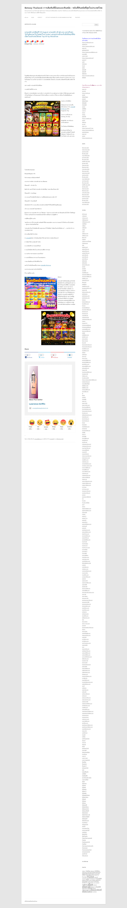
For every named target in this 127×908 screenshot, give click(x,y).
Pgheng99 (84, 512)
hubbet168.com (86, 381)
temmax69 (84, 662)
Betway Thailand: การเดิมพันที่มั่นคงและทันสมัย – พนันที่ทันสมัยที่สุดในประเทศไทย (63, 7)
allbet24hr (84, 263)
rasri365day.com (86, 561)
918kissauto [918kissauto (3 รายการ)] (84, 872)
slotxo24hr (84, 631)
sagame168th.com (86, 582)
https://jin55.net (86, 93)
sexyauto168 (85, 598)
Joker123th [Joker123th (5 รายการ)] (91, 875)
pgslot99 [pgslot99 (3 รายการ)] (96, 877)
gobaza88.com (85, 368)
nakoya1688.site (86, 477)
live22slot (84, 424)
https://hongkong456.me (88, 75)
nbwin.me (84, 479)
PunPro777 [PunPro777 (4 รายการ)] (92, 878)
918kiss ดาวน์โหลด (86, 241)
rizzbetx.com (85, 569)
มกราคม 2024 (85, 204)
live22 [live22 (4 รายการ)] (95, 875)
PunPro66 (84, 541)
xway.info (84, 731)
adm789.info (85, 255)
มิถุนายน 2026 (85, 147)
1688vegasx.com (86, 222)
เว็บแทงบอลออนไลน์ (86, 850)
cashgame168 (85, 317)
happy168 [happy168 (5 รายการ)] (84, 873)
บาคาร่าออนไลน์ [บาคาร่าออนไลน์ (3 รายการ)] (96, 882)
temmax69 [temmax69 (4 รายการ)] (84, 881)
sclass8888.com (38, 439)
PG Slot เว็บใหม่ (85, 502)
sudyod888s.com (86, 653)
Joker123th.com (86, 405)
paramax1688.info (86, 497)
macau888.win (85, 450)
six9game (84, 612)
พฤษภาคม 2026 (85, 149)
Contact (40, 17)
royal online (85, 573)
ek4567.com (85, 337)
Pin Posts (77, 17)
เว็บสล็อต (84, 844)
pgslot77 (84, 60)
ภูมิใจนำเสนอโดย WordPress (31, 901)
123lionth (84, 216)
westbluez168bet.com (87, 725)
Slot (83, 619)
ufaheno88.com (86, 694)
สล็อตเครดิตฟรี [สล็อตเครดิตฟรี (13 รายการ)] (96, 889)
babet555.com (85, 280)
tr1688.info (84, 678)
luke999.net (85, 440)
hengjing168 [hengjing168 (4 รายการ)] (91, 873)
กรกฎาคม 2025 (85, 169)
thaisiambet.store (86, 664)
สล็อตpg (84, 801)
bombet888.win (86, 307)
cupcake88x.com (86, 329)
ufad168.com (85, 690)
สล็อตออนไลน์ (85, 809)
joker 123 (84, 126)
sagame (84, 578)
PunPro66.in (85, 543)
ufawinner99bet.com (87, 703)
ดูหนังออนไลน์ (85, 50)
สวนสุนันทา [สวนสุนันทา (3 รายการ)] (94, 891)
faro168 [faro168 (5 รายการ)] (89, 872)
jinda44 (84, 99)
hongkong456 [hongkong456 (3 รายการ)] (97, 873)
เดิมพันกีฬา (84, 834)
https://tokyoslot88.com (88, 130)
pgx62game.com (86, 530)
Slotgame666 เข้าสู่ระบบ (87, 627)
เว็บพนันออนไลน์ (86, 842)
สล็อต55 (84, 785)
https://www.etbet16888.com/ (89, 380)
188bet (83, 225)
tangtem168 (85, 660)
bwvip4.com (85, 311)
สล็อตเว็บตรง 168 (86, 814)
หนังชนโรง (84, 44)
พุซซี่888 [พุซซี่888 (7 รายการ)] (84, 885)
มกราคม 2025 (85, 181)
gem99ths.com (85, 364)
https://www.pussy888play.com (89, 52)
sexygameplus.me (86, 604)
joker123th (84, 403)
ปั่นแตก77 (84, 766)
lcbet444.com (85, 417)
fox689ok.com (85, 348)
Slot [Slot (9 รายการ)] (87, 880)
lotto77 (84, 434)
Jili (82, 393)
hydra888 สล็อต (85, 383)
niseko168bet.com (86, 483)
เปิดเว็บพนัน (84, 836)
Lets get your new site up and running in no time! (59, 17)
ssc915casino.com (86, 643)
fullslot (83, 352)
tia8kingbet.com (86, 670)
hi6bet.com (85, 376)
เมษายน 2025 (85, 175)
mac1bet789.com (86, 448)
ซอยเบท (84, 744)
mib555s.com (85, 461)
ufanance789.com (86, 697)
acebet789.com (85, 253)
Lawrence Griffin (37, 403)
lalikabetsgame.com (87, 415)
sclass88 (28, 238)
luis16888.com (85, 438)
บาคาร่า (84, 110)
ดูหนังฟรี (84, 69)
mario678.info (85, 454)
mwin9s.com (85, 473)
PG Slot (84, 500)
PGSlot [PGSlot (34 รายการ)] (90, 876)
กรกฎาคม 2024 (85, 192)
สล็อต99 (84, 799)
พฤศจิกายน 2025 (86, 161)
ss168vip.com (85, 639)
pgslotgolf (84, 526)
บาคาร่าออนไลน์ (86, 760)
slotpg (83, 114)
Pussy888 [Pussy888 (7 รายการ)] (99, 878)
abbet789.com (85, 249)
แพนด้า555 (84, 853)
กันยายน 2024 (85, 188)
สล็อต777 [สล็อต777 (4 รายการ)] (93, 887)
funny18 (84, 356)
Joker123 (84, 401)
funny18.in (84, 358)
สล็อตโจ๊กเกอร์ (85, 820)
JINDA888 (84, 105)
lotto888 (84, 436)
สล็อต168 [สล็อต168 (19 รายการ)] (86, 886)
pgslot (83, 107)
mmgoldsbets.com (86, 463)
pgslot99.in (84, 522)
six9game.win (85, 614)
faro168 (84, 342)
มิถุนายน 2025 (85, 171)
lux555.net (84, 442)
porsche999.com (86, 536)
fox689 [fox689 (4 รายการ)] (93, 872)
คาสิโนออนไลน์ (85, 738)
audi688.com (85, 272)
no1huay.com (85, 489)
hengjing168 (85, 374)
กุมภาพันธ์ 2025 (85, 179)
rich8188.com (85, 567)
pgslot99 (84, 520)
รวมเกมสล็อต (85, 779)
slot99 (83, 95)
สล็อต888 (84, 103)
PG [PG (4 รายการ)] (98, 875)
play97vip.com (85, 534)
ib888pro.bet (85, 385)
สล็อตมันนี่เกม (85, 807)
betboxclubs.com (86, 292)
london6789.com (86, 430)
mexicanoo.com (86, 458)
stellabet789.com (86, 651)
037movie (84, 214)
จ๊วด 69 (83, 740)
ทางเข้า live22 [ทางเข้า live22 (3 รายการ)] (90, 881)
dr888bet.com (85, 335)
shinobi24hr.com (86, 606)
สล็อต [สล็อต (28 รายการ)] (90, 884)
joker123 (84, 48)
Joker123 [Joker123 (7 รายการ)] (85, 875)
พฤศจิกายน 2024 (86, 185)
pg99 (83, 62)
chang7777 (84, 323)
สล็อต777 (84, 791)
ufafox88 (84, 692)
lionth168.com (85, 419)
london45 (84, 428)
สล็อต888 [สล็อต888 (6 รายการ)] (98, 887)
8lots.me (84, 237)
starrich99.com (85, 649)
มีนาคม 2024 (85, 200)
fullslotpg (84, 64)
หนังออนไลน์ (85, 824)
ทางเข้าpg (84, 754)
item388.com (85, 391)
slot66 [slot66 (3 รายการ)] (90, 880)
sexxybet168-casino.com (88, 592)
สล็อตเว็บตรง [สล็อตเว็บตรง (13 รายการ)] (87, 891)
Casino (83, 321)
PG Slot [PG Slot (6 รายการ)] (84, 877)
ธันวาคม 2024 (85, 183)
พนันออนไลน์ (85, 768)
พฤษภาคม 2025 (85, 173)
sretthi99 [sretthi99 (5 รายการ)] (98, 880)
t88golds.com (85, 658)
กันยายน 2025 (85, 165)
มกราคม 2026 (85, 157)
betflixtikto (84, 294)
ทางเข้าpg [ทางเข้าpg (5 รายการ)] (96, 881)
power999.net (85, 538)
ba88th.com (85, 278)
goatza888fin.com (86, 366)
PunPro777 (84, 545)
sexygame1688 (85, 602)
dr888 (83, 333)
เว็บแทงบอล (84, 848)
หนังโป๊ (83, 826)
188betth (84, 227)
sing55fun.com (85, 608)
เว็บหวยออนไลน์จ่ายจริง (87, 846)
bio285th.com (85, 303)
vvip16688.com (85, 721)
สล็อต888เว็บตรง (86, 795)
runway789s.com (86, 577)
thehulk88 (84, 666)
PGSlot (83, 514)
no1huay (84, 487)
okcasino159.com (86, 491)
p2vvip (83, 495)
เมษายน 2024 (85, 198)
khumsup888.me (86, 407)
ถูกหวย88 (84, 750)
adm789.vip (85, 259)
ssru (83, 647)
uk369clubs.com (86, 705)
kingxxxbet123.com (87, 411)
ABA (83, 245)
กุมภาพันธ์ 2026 (85, 155)
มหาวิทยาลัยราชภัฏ (86, 777)
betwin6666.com (86, 302)
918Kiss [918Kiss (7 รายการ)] (97, 871)
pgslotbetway (85, 132)
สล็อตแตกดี (84, 818)
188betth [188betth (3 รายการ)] (92, 871)
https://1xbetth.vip (86, 118)
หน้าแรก (26, 17)
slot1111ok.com (86, 623)
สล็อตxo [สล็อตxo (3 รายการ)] (94, 888)
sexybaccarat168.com (87, 600)
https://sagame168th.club (88, 46)
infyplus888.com (86, 389)
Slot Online (84, 621)
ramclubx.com (85, 557)
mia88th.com (85, 460)
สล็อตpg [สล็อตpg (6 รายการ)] (90, 888)
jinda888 (84, 399)
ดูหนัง (83, 68)
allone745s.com (86, 264)
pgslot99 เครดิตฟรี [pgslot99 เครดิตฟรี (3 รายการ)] (86, 878)
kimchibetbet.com (86, 409)
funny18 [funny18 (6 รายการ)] (97, 872)
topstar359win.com (86, 676)
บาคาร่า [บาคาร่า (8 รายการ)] (84, 882)
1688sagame (85, 220)
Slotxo (83, 629)
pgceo (83, 506)
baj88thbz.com (85, 286)
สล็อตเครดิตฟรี (85, 811)
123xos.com (85, 218)
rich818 (84, 565)
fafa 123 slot (85, 341)
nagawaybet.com (86, 475)
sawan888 (84, 584)
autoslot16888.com (86, 274)
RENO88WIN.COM (86, 563)
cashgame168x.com (87, 319)
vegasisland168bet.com (87, 711)
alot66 (83, 266)
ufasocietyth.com (86, 699)
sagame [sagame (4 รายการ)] (84, 880)
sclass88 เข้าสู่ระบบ (46, 265)
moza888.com (85, 469)
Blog (32, 17)
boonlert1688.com (86, 309)
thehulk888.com (86, 668)
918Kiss (84, 239)
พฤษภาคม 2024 (85, 196)
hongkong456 (85, 378)
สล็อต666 (84, 789)
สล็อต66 (84, 77)
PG (83, 499)
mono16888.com (86, 467)
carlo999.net (85, 315)
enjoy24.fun (85, 339)
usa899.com (85, 707)
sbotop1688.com (86, 588)
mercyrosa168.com (86, 456)
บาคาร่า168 (84, 56)
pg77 (83, 504)
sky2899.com (85, 616)
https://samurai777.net (87, 128)
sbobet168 (84, 586)
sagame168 (85, 580)
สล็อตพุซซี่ (84, 805)
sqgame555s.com (86, 635)
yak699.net (84, 733)
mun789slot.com (86, 471)
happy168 (84, 370)
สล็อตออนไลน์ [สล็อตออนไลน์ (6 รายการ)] (86, 890)
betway (84, 300)
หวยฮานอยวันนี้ (85, 830)
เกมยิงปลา (84, 832)
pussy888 (84, 54)
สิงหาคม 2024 (85, 190)
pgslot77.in (84, 518)
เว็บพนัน (84, 840)
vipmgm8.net (85, 715)
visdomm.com (85, 719)
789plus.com (85, 233)
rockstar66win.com (86, 571)
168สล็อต (84, 224)
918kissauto (85, 243)
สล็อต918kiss (85, 797)
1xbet (83, 229)
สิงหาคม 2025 (85, 167)
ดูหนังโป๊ (84, 116)
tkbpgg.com (85, 674)
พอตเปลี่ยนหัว (85, 772)
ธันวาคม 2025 (85, 159)
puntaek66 (84, 549)
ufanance (84, 695)
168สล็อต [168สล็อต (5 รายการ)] (87, 871)
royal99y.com (85, 575)
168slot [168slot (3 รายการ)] (83, 871)
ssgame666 (84, 645)
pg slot (83, 124)
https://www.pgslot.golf (87, 58)
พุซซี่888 (84, 108)
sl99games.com (85, 617)
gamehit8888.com (86, 360)
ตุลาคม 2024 (85, 186)
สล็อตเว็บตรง (85, 97)
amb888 (84, 270)
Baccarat (84, 282)
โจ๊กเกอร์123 (85, 855)
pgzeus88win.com (86, 532)
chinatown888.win (86, 325)
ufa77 (83, 686)
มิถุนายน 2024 (85, 194)
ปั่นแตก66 (84, 764)
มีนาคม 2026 (85, 153)
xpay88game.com (86, 729)
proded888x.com (86, 539)
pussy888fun (85, 555)
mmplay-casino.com (87, 465)
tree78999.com (85, 680)
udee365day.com (86, 684)
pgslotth (84, 528)
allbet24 (84, 122)
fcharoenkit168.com (87, 344)
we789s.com (85, 723)
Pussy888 (84, 553)
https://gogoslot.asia (87, 138)
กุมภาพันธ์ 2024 (85, 202)
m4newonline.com (86, 444)
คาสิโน (83, 736)
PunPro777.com (86, 547)
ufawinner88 (85, 701)
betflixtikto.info (86, 296)
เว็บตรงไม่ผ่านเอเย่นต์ (87, 838)
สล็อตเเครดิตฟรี (85, 816)
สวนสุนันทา (84, 822)
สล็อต (83, 781)
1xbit (83, 231)
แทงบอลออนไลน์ (86, 851)
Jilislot (83, 395)
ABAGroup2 (85, 247)
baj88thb (84, 284)
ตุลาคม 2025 (85, 163)
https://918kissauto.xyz (87, 42)
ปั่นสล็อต (84, 762)
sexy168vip (84, 596)
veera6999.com (85, 709)
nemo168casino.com (87, 481)
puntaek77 (84, 551)
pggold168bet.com (86, 508)
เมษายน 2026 (85, 151)
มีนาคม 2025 (85, 177)
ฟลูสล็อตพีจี (84, 775)
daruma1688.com (86, 331)
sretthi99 (84, 637)
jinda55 (84, 397)
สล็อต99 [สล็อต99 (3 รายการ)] (95, 884)
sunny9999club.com (87, 656)
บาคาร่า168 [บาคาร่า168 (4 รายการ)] (90, 882)
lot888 (83, 432)
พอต (83, 770)
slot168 (84, 91)
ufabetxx (84, 688)
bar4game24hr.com (87, 288)
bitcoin (83, 305)
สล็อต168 (84, 73)
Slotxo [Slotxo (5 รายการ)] (93, 880)
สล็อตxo (84, 803)
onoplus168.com (86, 493)
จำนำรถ (84, 742)
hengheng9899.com (87, 372)
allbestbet (84, 261)
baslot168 (84, 290)
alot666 (84, 268)
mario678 (84, 452)
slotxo (83, 112)
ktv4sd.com (85, 413)
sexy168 (84, 594)
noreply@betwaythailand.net (38, 408)
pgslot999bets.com (86, 524)
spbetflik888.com (86, 633)
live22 (83, 66)
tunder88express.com (87, 682)
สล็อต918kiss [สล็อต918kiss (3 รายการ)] (84, 888)
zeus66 (83, 734)
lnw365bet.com (85, 426)
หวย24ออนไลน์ (85, 828)
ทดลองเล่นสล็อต (86, 752)
